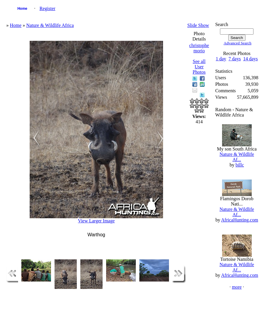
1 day (221, 58)
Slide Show (198, 25)
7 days (235, 58)
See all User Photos (199, 67)
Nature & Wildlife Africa (50, 25)
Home (22, 9)
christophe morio (199, 48)
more (237, 287)
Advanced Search (237, 43)
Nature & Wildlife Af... (236, 157)
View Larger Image (96, 220)
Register (47, 8)
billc (239, 164)
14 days (250, 58)
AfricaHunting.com (239, 219)
